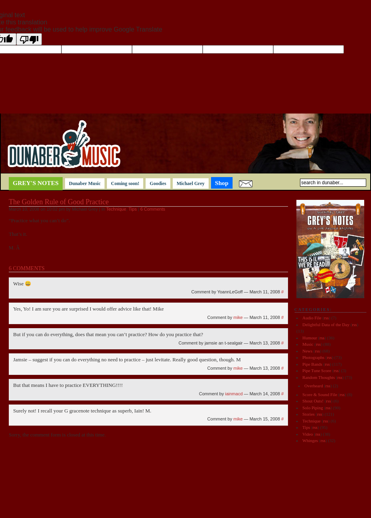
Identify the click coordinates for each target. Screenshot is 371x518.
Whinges (310, 440)
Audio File (311, 317)
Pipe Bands (312, 364)
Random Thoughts (318, 377)
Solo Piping (312, 407)
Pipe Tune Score (316, 370)
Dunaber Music (85, 183)
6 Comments (152, 209)
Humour (309, 337)
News (307, 351)
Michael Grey (191, 183)
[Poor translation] (29, 39)
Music (308, 344)
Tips (132, 209)
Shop (222, 182)
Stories (308, 414)
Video (307, 434)
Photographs (313, 357)
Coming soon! (125, 183)
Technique (116, 209)
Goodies (158, 183)
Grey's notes (36, 182)
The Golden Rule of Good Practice (59, 202)
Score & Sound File (319, 394)
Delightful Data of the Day (325, 324)
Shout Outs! (313, 400)
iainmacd (234, 393)
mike (238, 317)
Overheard (313, 385)
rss (326, 317)
